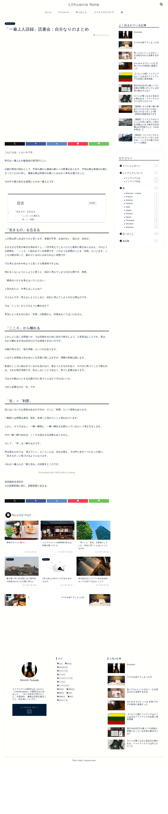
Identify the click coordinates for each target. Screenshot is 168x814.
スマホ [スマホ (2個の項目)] (62, 674)
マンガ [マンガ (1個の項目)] (62, 682)
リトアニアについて (104, 12)
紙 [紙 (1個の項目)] (71, 696)
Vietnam (142, 227)
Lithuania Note (84, 4)
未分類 (140, 240)
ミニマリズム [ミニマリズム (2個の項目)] (63, 685)
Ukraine (142, 223)
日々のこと (81, 12)
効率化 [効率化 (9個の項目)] (71, 689)
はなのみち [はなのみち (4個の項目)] (63, 667)
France (142, 196)
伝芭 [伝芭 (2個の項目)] (61, 689)
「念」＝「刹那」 (28, 174)
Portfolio (64, 12)
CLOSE (92, 157)
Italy (142, 207)
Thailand (142, 220)
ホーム (48, 12)
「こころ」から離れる (30, 170)
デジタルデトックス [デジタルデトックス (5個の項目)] (65, 678)
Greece (142, 200)
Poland (142, 213)
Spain (142, 217)
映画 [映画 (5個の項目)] (61, 693)
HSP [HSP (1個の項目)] (69, 664)
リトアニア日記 (142, 181)
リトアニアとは (142, 178)
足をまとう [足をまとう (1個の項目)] (63, 700)
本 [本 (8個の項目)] (70, 693)
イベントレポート (140, 165)
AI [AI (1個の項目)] (60, 664)
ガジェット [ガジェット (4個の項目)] (63, 671)
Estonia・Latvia (142, 193)
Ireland (142, 203)
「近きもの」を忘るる (24, 166)
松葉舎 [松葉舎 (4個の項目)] (62, 696)
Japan (142, 210)
